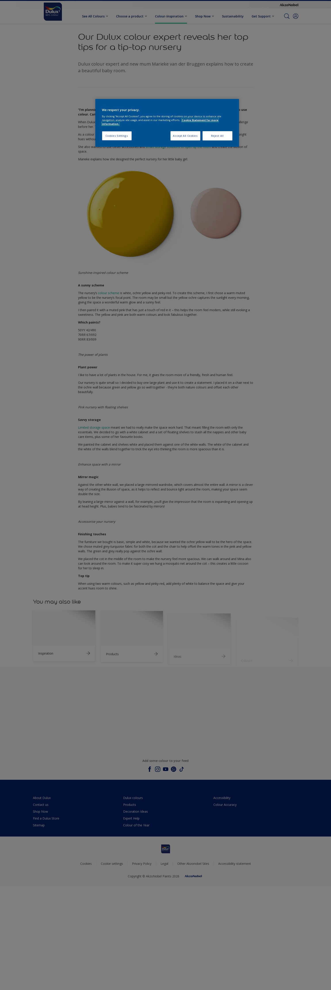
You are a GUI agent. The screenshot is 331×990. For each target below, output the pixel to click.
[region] (167, 123)
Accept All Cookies (185, 135)
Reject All (217, 135)
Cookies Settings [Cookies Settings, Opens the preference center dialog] (116, 135)
